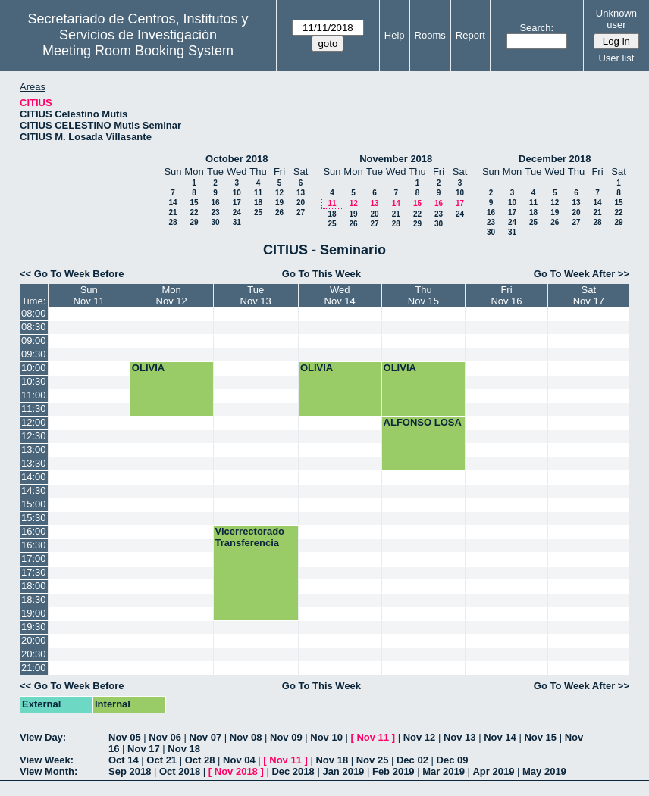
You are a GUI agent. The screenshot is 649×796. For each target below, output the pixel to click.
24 (237, 212)
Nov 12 (419, 737)
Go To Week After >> (581, 273)
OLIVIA (148, 367)
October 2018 (236, 158)
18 (258, 202)
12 (279, 193)
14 (172, 202)
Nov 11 (372, 737)
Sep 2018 (129, 771)
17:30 (33, 572)
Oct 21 (161, 760)
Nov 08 (246, 737)
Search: (536, 27)
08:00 (33, 313)
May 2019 (544, 771)
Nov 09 (286, 737)
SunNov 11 (89, 295)
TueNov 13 (255, 295)
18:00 (33, 586)
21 (172, 212)
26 (279, 212)
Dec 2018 (292, 771)
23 (215, 212)
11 (258, 193)
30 (215, 222)
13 (300, 193)
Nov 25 (372, 760)
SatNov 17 (588, 295)
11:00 (33, 395)
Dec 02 (412, 760)
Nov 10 (326, 737)
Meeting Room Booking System (138, 50)
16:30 (33, 545)
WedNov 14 (340, 295)
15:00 (33, 504)
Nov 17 (143, 748)
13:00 (33, 449)
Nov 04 (239, 760)
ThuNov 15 (423, 295)
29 (194, 222)
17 (237, 202)
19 (279, 202)
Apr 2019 (493, 771)
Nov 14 (500, 737)
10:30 (33, 381)
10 (237, 193)
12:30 (33, 436)
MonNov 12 (171, 295)
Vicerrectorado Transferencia (250, 537)
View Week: (47, 760)
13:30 (33, 463)
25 (258, 212)
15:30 (33, 517)
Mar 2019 (443, 771)
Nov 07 (206, 737)
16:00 (33, 531)
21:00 (33, 667)
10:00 (33, 367)
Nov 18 (184, 748)
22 (194, 212)
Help (394, 35)
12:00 (33, 422)
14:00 (33, 476)
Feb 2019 (393, 771)
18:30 (33, 599)
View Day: (43, 737)
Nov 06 (165, 737)
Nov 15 (540, 737)
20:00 (33, 640)
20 (300, 202)
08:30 (33, 326)
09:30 (33, 354)
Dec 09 (453, 760)
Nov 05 (124, 737)
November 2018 (395, 158)
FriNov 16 (506, 295)
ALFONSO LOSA (423, 422)
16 (215, 202)
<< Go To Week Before (72, 273)
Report (470, 35)
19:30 (33, 626)
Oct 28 (200, 760)
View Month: (48, 771)
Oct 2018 (179, 771)
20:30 (33, 654)
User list (616, 58)
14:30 (33, 490)
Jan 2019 (343, 771)
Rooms (430, 35)
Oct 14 (123, 760)
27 (300, 212)
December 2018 (555, 158)
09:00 (33, 340)
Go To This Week (321, 273)
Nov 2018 (236, 771)
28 (172, 222)
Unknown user (616, 19)
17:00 (33, 558)
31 (237, 222)
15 (194, 202)
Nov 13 (460, 737)
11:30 (33, 408)
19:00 (33, 613)
